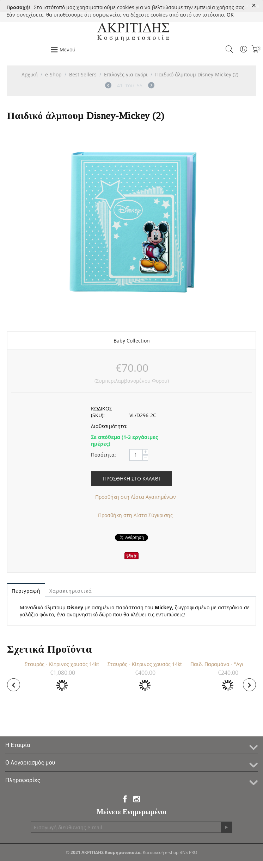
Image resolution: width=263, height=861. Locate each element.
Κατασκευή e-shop (160, 852)
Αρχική (30, 74)
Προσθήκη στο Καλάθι (131, 478)
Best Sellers (83, 74)
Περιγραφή (26, 590)
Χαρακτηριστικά (70, 590)
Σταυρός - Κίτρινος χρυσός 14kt (73, 664)
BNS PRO (188, 852)
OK (230, 14)
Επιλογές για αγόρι (126, 74)
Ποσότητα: (103, 454)
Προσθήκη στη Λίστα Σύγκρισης (135, 515)
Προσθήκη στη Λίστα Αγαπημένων (135, 497)
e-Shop (53, 74)
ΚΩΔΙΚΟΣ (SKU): (101, 412)
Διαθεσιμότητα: (107, 426)
